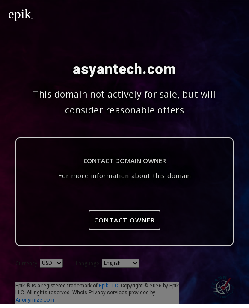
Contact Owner (124, 220)
